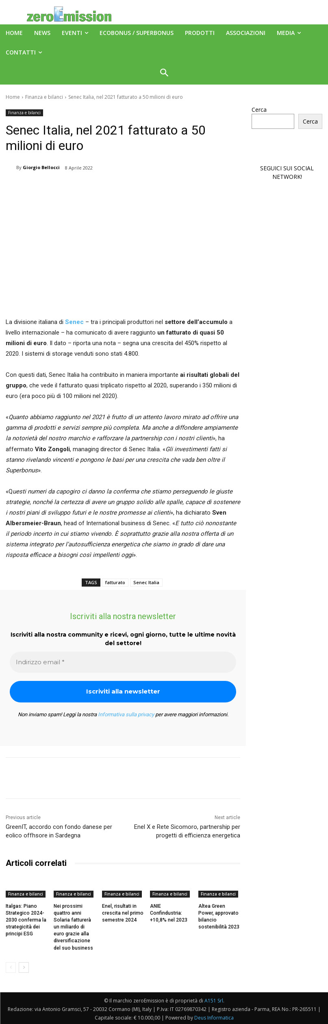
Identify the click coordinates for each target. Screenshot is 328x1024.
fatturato (115, 582)
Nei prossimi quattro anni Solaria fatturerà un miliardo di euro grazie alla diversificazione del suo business (75, 926)
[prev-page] (11, 966)
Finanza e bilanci (44, 96)
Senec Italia (146, 582)
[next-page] (24, 966)
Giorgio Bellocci (41, 167)
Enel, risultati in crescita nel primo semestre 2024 (122, 913)
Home (13, 96)
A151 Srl (213, 999)
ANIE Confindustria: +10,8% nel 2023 (168, 913)
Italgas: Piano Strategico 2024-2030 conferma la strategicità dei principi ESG (26, 919)
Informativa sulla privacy (126, 714)
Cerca (259, 109)
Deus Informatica (214, 1016)
